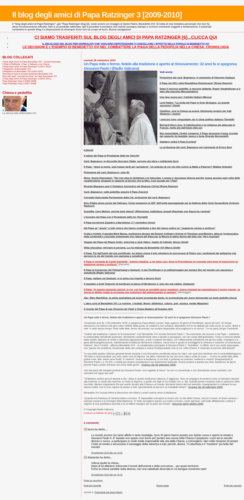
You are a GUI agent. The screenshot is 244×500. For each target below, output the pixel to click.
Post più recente (92, 485)
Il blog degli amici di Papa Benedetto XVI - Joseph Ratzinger (31, 61)
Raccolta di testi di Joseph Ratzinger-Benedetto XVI (27, 73)
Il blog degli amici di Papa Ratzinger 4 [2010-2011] (26, 78)
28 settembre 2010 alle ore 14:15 (106, 475)
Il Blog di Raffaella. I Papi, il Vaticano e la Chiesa (25, 64)
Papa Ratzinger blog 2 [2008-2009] (19, 81)
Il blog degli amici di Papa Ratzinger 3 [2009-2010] (97, 14)
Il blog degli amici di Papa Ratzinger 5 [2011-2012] (26, 66)
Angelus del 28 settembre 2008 (158, 364)
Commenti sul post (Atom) (108, 492)
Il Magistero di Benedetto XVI (16, 69)
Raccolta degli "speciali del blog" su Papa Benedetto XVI (29, 76)
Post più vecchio (233, 485)
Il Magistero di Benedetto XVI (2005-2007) (22, 71)
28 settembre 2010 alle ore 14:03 (106, 453)
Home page (162, 485)
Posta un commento (93, 480)
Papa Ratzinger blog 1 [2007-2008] (19, 83)
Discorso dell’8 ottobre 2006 (188, 403)
